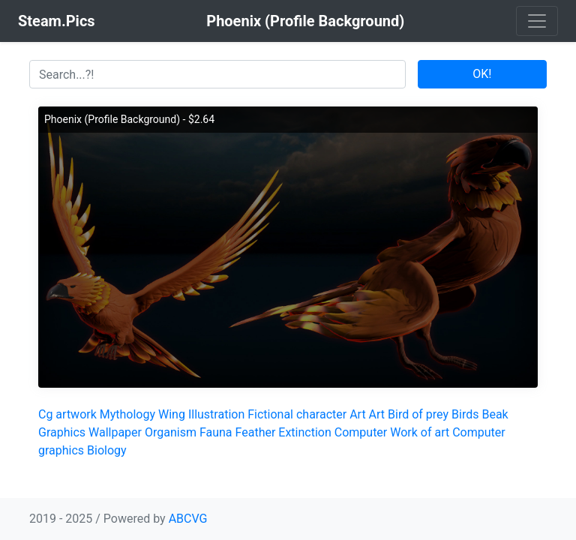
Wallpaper (115, 432)
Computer (361, 432)
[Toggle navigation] (537, 21)
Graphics (62, 432)
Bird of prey (418, 414)
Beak (495, 414)
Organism (170, 432)
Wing (171, 414)
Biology (107, 450)
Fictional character (297, 414)
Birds (465, 414)
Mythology (127, 414)
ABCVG (188, 519)
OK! (481, 74)
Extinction (304, 432)
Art (357, 414)
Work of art (419, 432)
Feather (256, 432)
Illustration (216, 414)
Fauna (216, 432)
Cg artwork (67, 414)
